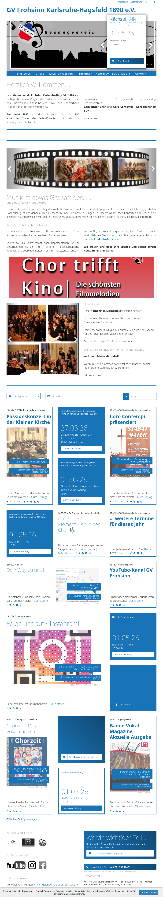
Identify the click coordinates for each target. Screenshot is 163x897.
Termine (85, 73)
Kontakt (101, 73)
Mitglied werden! (61, 73)
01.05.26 (122, 32)
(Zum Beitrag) (39, 497)
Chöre (40, 73)
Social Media (121, 73)
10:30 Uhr (114, 44)
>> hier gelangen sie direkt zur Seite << (55, 884)
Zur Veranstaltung (72, 448)
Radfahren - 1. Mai (118, 40)
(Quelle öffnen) (41, 600)
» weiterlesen (91, 118)
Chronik (140, 73)
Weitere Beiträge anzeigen (22, 819)
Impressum (123, 1)
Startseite (24, 73)
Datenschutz (136, 1)
